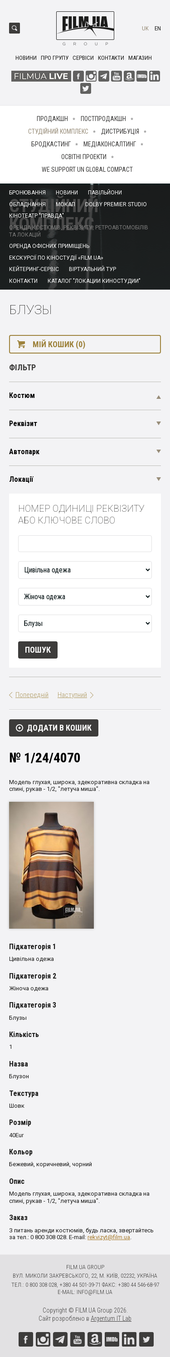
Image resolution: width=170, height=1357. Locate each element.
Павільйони (105, 192)
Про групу (54, 57)
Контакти (111, 57)
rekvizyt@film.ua (108, 1237)
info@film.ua (94, 1292)
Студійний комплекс (58, 131)
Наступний (72, 695)
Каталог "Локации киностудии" (94, 281)
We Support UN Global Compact (87, 169)
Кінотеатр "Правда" (36, 216)
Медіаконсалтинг (109, 144)
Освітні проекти (84, 156)
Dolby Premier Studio (116, 204)
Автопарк (24, 451)
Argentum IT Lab (111, 1318)
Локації (21, 479)
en (158, 28)
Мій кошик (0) (59, 344)
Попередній (32, 695)
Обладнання (27, 204)
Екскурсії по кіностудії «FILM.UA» (56, 258)
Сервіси (83, 57)
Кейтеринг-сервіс (34, 269)
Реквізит (23, 423)
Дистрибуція (120, 131)
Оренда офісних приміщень (49, 246)
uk (145, 28)
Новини (26, 57)
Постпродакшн (103, 118)
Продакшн (52, 118)
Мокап (65, 204)
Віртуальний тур (92, 269)
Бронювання (27, 192)
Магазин (140, 57)
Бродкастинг (51, 144)
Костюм (22, 395)
